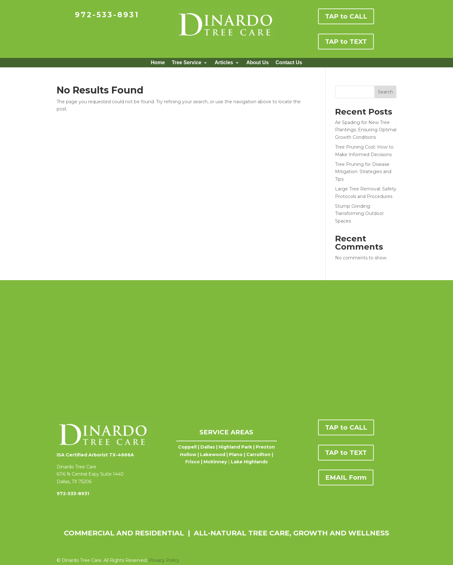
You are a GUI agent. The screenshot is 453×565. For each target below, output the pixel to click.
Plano (236, 454)
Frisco (192, 462)
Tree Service (186, 62)
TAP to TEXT (346, 41)
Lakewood (212, 454)
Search (385, 92)
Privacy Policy (164, 560)
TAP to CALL (346, 16)
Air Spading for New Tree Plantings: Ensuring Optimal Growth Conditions (365, 130)
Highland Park (235, 447)
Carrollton (258, 454)
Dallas (207, 447)
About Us (257, 62)
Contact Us (289, 62)
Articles (224, 62)
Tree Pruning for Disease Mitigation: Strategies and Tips (363, 171)
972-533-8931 (107, 14)
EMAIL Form (345, 477)
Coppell (187, 447)
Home (158, 62)
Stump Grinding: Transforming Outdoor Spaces (359, 213)
